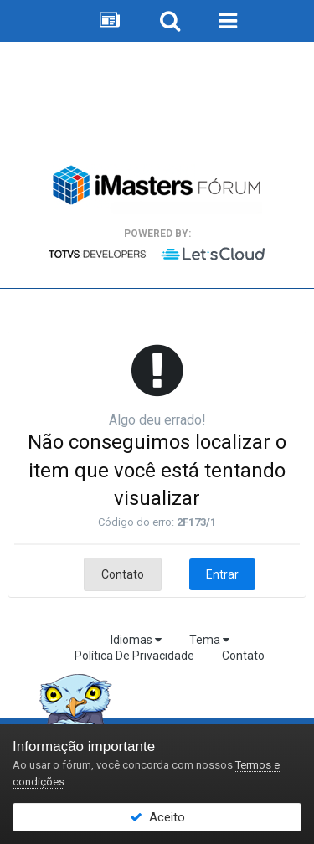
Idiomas (136, 639)
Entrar (222, 574)
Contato (122, 574)
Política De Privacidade (134, 655)
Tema (209, 639)
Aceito (157, 817)
